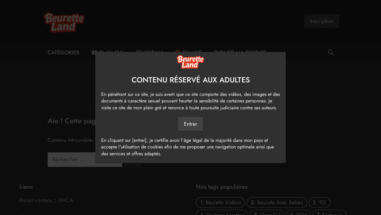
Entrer (190, 124)
